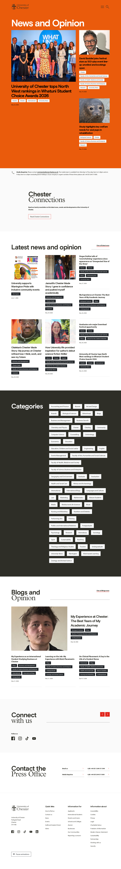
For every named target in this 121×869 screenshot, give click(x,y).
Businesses (71, 829)
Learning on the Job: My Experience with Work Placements (59, 657)
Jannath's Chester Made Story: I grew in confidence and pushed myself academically (59, 288)
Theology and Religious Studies (62, 546)
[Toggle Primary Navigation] (102, 7)
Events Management (58, 455)
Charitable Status (95, 825)
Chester (22, 101)
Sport (53, 539)
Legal (92, 822)
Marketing (64, 497)
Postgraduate (87, 525)
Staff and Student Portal (52, 825)
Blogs (96, 301)
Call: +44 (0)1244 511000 (99, 774)
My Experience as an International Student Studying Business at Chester (26, 659)
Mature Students (95, 497)
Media (53, 504)
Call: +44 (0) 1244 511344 (99, 768)
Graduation (95, 476)
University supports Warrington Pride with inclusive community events (25, 286)
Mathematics (78, 497)
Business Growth (83, 420)
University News (43, 101)
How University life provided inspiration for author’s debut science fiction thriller (60, 350)
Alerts (47, 829)
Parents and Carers (74, 818)
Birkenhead (86, 413)
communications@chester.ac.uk (47, 172)
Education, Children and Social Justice (64, 448)
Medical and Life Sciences (71, 504)
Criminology (89, 434)
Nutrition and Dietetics (82, 511)
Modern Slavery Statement (99, 832)
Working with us (95, 843)
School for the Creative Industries (56, 366)
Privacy (92, 818)
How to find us (49, 811)
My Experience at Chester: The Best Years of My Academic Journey (94, 296)
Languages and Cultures (95, 490)
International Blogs (73, 490)
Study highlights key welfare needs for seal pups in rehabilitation (93, 130)
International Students (75, 814)
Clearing (88, 427)
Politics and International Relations (63, 525)
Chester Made (50, 301)
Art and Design (91, 406)
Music (82, 275)
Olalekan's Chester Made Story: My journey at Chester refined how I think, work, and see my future (26, 352)
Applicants (71, 811)
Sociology (96, 532)
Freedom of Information (98, 829)
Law (52, 497)
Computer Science (57, 434)
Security (93, 846)
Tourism (83, 546)
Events (47, 822)
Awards (15, 101)
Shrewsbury (82, 532)
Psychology (55, 532)
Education (68, 441)
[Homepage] (20, 7)
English (64, 358)
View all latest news (103, 245)
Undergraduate (84, 309)
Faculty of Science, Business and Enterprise (92, 84)
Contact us (48, 814)
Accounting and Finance (60, 406)
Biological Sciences (85, 137)
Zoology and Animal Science (61, 560)
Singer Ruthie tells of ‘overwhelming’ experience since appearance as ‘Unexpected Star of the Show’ (94, 260)
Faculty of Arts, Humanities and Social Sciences (93, 76)
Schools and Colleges (74, 822)
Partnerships (94, 839)
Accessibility (94, 811)
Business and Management (54, 297)
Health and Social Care (59, 483)
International (32, 101)
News (47, 818)
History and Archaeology (82, 483)
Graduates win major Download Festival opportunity (93, 325)
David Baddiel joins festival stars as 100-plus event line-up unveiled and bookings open (93, 63)
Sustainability (66, 539)
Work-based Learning (91, 553)
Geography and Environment (61, 476)
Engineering (88, 448)
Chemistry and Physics (59, 427)
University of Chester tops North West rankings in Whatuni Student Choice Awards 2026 (41, 91)
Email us (73, 768)
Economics (55, 441)
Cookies (93, 814)
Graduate (49, 309)
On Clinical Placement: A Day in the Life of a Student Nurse (94, 657)
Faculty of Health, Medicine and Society (91, 80)
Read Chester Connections (39, 216)
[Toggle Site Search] (107, 7)
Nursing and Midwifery (59, 511)
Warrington (16, 294)
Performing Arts (91, 275)
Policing (72, 518)
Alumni (48, 358)
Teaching (80, 539)
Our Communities (73, 832)
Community (101, 427)
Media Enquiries (73, 774)
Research (82, 87)
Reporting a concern (74, 836)
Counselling (74, 434)
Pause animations (21, 854)
